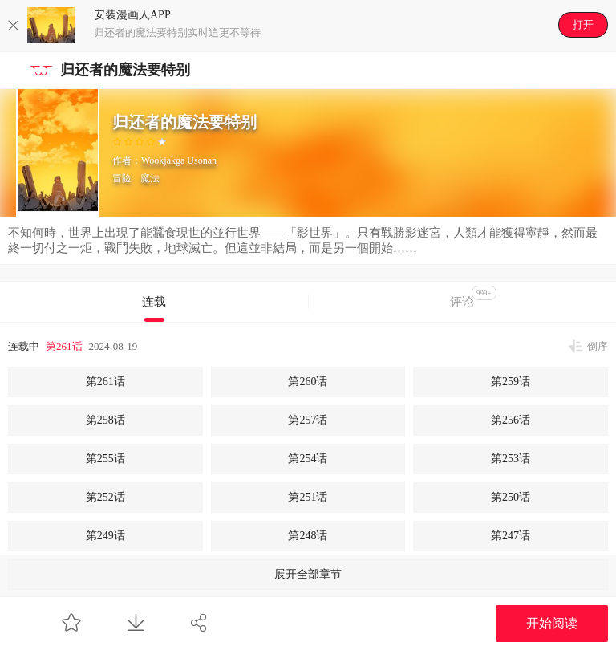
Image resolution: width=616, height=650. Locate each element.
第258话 (105, 420)
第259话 (510, 382)
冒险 (122, 178)
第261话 (64, 346)
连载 (154, 301)
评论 (473, 297)
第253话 (510, 459)
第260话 (307, 382)
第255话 (105, 459)
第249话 (105, 536)
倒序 (597, 346)
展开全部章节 (308, 574)
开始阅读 (552, 623)
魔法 (150, 178)
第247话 (510, 536)
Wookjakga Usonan (179, 160)
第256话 (510, 420)
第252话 (105, 497)
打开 (583, 24)
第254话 (307, 459)
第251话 (307, 497)
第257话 (307, 420)
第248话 (307, 536)
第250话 (510, 497)
